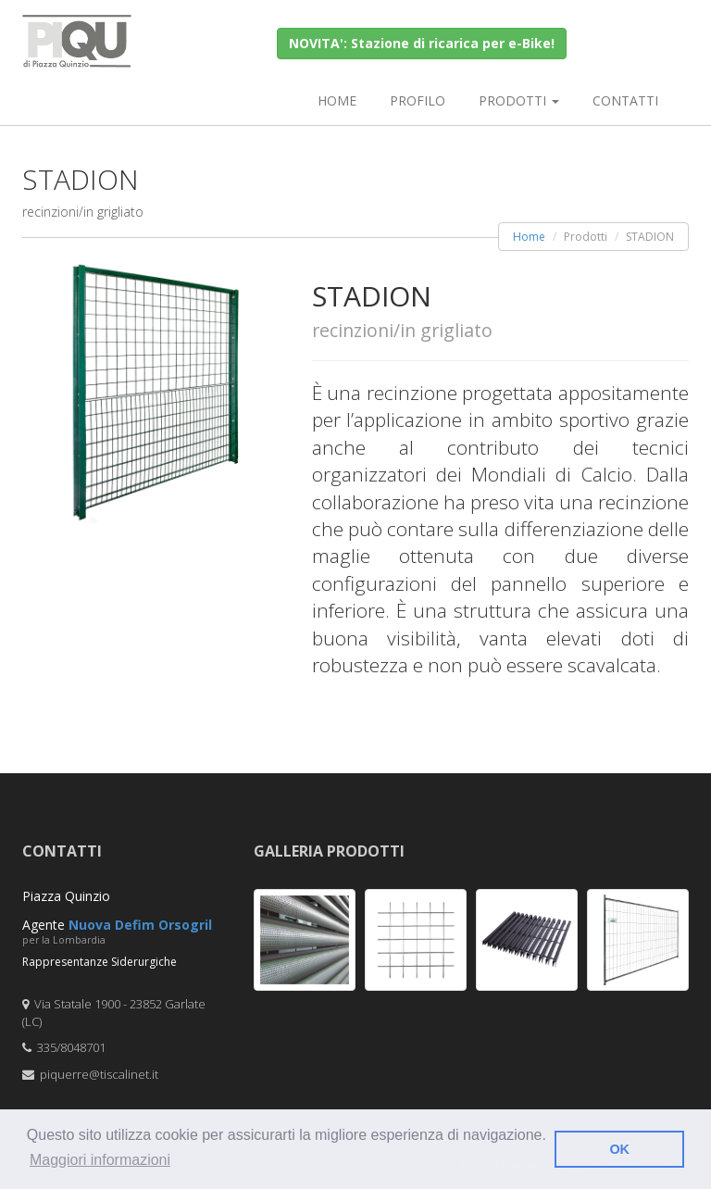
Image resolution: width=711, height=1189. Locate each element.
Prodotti (519, 100)
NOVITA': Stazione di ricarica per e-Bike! (422, 43)
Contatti (625, 100)
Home (337, 100)
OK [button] (619, 1149)
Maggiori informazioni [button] (100, 1160)
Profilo (417, 100)
